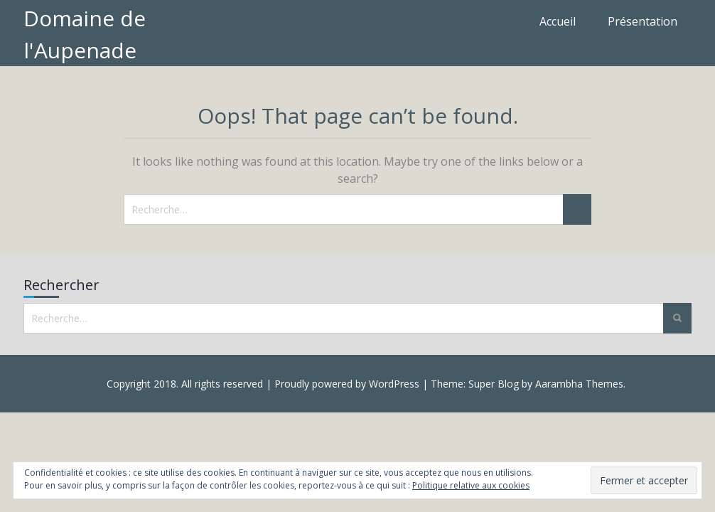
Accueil (557, 21)
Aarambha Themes (579, 383)
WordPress (394, 383)
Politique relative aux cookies (470, 485)
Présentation (642, 21)
